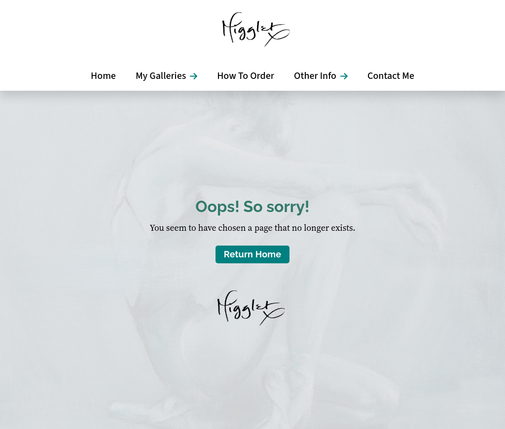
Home (103, 76)
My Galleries (161, 76)
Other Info (315, 76)
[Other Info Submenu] (347, 76)
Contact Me (390, 76)
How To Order (245, 76)
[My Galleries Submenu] (196, 76)
